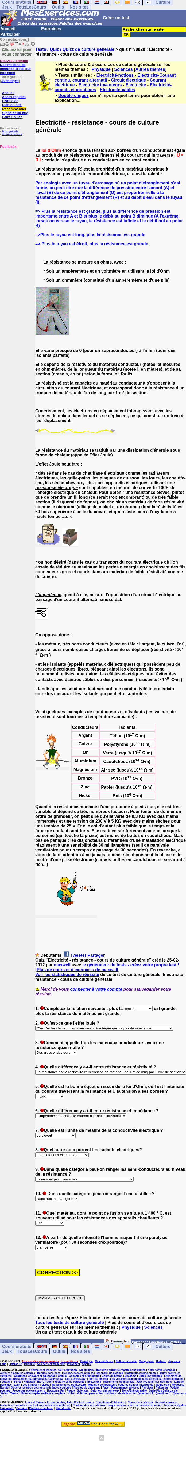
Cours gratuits (16, 1346)
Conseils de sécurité (141, 1402)
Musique (29, 1364)
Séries (4, 1393)
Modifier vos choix (41, 1408)
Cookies (21, 1408)
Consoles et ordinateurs (84, 1375)
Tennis (14, 1393)
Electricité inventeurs (100, 85)
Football (5, 1381)
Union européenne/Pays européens (43, 1393)
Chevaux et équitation (42, 1375)
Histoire (161, 1361)
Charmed (19, 1375)
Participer (10, 34)
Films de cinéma (97, 1378)
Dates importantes (150, 1375)
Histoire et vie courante (69, 1381)
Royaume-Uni (55, 1390)
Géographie (146, 1361)
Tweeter (78, 955)
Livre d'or (10, 101)
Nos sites (79, 7)
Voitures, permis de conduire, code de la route (106, 1393)
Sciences (123, 69)
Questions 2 (162, 1393)
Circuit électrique (128, 80)
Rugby (71, 1390)
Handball (29, 1381)
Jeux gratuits (10, 131)
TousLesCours (31, 7)
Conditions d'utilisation (110, 1402)
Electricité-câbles (117, 89)
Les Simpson (31, 1384)
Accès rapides (13, 97)
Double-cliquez (73, 95)
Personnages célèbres (125, 1387)
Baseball (101, 1372)
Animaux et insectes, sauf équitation (53, 1370)
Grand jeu (86, 1361)
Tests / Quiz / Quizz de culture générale (74, 49)
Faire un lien (12, 117)
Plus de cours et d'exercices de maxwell (77, 969)
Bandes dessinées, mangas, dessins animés (65, 1372)
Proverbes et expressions (28, 1390)
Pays (106, 1387)
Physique (101, 69)
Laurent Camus (35, 1402)
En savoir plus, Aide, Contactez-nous (70, 1402)
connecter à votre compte (96, 989)
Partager (96, 955)
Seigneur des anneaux (105, 1390)
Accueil (7, 28)
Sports (86, 1364)
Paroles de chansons (86, 1387)
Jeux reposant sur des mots (154, 1381)
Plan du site (12, 105)
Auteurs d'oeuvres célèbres (17, 1372)
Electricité (136, 85)
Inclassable (94, 1381)
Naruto (4, 1387)
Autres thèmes (150, 69)
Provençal (73, 1364)
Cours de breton (112, 1375)
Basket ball (116, 1372)
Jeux (7, 7)
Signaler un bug (15, 113)
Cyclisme (130, 1375)
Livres (45, 1384)
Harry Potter (45, 1381)
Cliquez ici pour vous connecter (17, 51)
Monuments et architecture (69, 1384)
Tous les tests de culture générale (69, 1322)
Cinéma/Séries (104, 1361)
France (17, 1381)
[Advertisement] (16, 175)
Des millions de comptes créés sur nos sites (15, 67)
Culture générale (126, 1361)
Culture (163, 1346)
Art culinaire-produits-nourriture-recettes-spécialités (112, 1370)
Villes (71, 1393)
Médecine (178, 1384)
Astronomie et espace (161, 1370)
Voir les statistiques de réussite (67, 974)
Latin (3, 1364)
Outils (58, 7)
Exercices (51, 28)
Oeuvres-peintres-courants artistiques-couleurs (41, 1387)
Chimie (62, 1375)
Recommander (14, 109)
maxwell (62, 965)
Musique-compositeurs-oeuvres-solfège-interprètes (120, 1384)
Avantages (9, 81)
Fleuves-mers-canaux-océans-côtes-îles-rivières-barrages (146, 1378)
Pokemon (162, 1387)
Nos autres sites (12, 134)
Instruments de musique (118, 1381)
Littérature (15, 1364)
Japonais (174, 1361)
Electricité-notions (115, 75)
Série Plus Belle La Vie (163, 1390)
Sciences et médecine (51, 1364)
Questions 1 (145, 1393)
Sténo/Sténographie (134, 1390)
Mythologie (163, 1384)
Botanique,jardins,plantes (141, 1372)
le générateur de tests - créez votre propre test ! (130, 965)
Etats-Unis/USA (75, 1378)
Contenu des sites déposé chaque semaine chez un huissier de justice (117, 1405)
